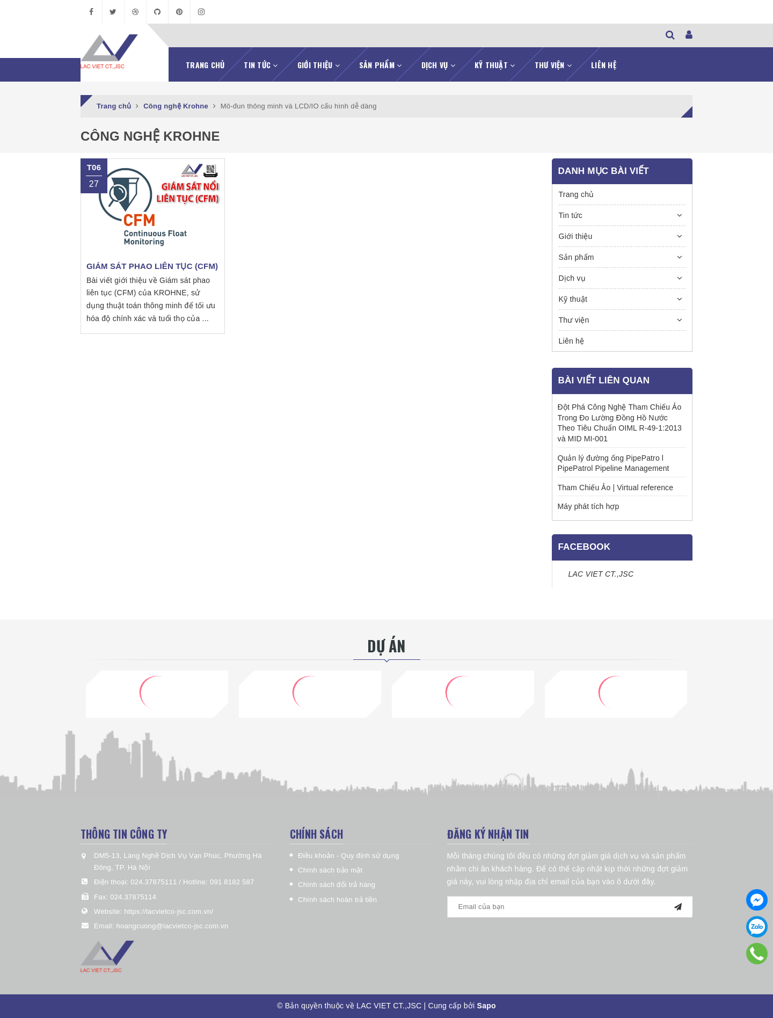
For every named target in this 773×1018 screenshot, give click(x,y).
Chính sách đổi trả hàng (336, 885)
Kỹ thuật (495, 64)
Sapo (486, 1005)
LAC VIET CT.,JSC (601, 574)
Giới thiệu (318, 64)
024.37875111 (154, 882)
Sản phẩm (380, 64)
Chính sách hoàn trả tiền (337, 900)
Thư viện (553, 64)
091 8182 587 (232, 882)
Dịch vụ (438, 64)
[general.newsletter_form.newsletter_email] (570, 907)
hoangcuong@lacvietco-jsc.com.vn (172, 926)
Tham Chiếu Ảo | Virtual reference (616, 487)
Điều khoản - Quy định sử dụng (348, 856)
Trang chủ (205, 64)
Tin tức (261, 64)
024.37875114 (133, 897)
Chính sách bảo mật (330, 870)
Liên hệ (603, 64)
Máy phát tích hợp (588, 506)
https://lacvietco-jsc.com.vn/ (168, 911)
